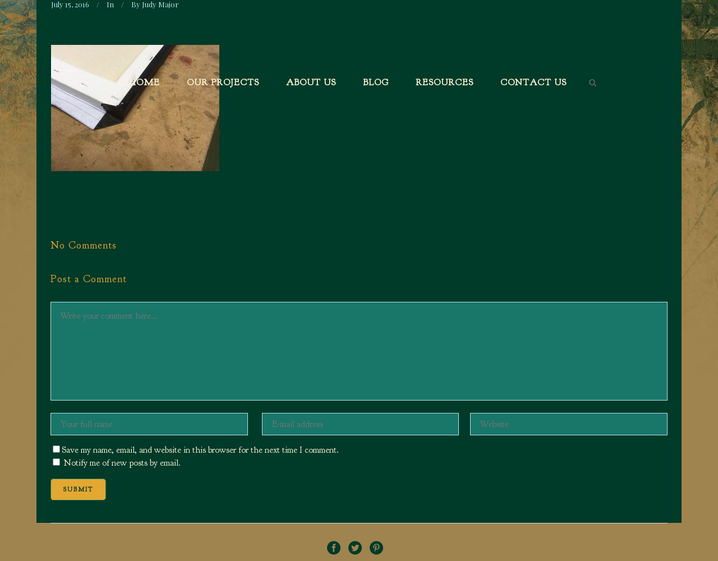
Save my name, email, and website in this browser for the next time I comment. (200, 450)
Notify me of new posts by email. (122, 462)
